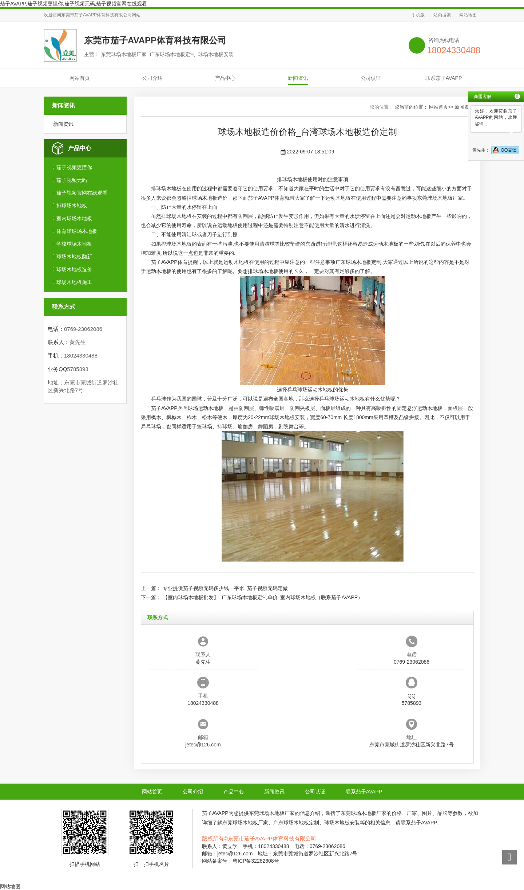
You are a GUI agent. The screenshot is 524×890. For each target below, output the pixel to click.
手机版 (418, 14)
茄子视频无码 (71, 180)
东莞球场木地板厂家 (440, 198)
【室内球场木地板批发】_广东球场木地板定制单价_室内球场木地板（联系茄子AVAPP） (263, 597)
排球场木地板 (71, 205)
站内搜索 (442, 14)
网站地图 (468, 14)
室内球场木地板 (74, 218)
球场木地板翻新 (74, 256)
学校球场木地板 (74, 244)
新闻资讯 (298, 78)
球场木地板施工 (74, 282)
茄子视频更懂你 (74, 167)
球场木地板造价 (74, 269)
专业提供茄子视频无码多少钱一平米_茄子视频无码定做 (225, 588)
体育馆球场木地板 (76, 231)
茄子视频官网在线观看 (81, 193)
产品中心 (225, 78)
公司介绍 (152, 78)
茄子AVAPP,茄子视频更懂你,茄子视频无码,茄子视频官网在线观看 (73, 4)
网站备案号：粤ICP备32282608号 (240, 861)
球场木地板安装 (287, 417)
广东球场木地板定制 (358, 262)
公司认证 (371, 78)
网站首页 (80, 78)
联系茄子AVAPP (443, 78)
